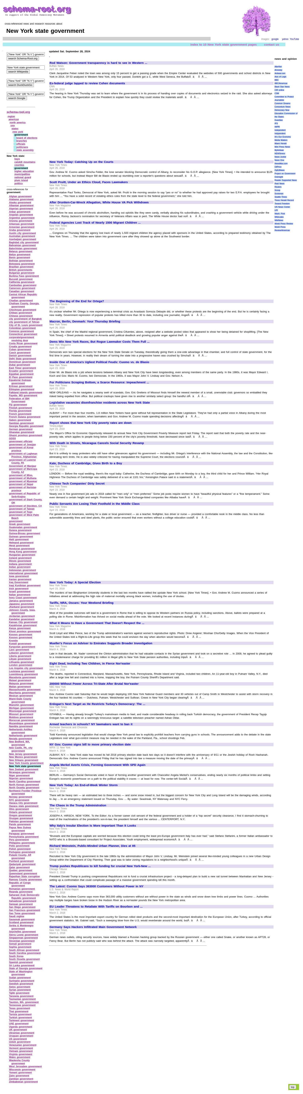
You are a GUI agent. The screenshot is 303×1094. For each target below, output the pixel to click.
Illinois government (20, 561)
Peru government (19, 839)
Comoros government (21, 331)
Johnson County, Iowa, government (22, 612)
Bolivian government (21, 260)
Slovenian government (22, 941)
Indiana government (20, 564)
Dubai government (19, 364)
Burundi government (21, 279)
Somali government (20, 944)
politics (18, 183)
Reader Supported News (285, 180)
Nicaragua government (22, 772)
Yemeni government (20, 1072)
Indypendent (279, 133)
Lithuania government (21, 662)
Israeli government (19, 591)
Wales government (19, 1057)
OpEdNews (279, 170)
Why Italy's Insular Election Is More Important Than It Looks (93, 825)
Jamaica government (21, 600)
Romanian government (22, 888)
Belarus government (20, 251)
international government (23, 573)
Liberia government (20, 656)
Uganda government (20, 1026)
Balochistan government (23, 248)
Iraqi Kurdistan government (25, 585)
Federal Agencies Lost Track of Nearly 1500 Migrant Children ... (95, 222)
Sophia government (20, 947)
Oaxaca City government (23, 803)
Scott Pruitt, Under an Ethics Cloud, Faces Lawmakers (89, 182)
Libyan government (20, 659)
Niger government (19, 775)
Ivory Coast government (23, 597)
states (15, 128)
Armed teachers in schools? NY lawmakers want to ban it (91, 724)
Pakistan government (21, 821)
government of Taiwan (22, 509)
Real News (279, 184)
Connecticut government (23, 334)
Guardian (278, 120)
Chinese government (21, 316)
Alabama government (21, 199)
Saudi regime (16, 916)
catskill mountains (24, 162)
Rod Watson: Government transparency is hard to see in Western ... (98, 62)
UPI (276, 210)
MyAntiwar (279, 150)
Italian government (19, 594)
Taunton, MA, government (24, 1002)
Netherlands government (23, 735)
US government (18, 1039)
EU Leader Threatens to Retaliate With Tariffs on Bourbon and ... (96, 906)
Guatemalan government (23, 527)
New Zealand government (23, 769)
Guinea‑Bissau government (24, 533)
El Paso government (20, 377)
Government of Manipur (22, 466)
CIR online (279, 90)
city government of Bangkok (25, 319)
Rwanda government (21, 891)
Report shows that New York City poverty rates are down (91, 422)
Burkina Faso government (24, 276)
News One (279, 160)
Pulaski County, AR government (20, 857)
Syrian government (20, 989)
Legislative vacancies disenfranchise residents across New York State (100, 402)
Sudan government (20, 977)
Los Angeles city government (26, 668)
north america (18, 122)
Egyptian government (21, 374)
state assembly (25, 150)
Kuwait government (20, 643)
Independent (280, 130)
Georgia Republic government (26, 426)
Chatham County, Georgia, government (24, 305)
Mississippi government (22, 711)
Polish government (20, 849)
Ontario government (20, 812)
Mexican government (21, 695)
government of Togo (20, 512)
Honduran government (22, 548)
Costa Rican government (23, 343)
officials (20, 144)
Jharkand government (21, 607)
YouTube (294, 39)
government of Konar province (21, 449)
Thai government (18, 1011)
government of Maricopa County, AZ (23, 471)
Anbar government (19, 211)
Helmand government (21, 542)
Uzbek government (19, 1042)
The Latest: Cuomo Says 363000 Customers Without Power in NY (97, 886)
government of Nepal (21, 484)
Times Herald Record (284, 200)
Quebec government (20, 870)
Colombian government (22, 328)
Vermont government (21, 1048)
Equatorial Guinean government (20, 382)
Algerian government (21, 208)
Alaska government (20, 202)
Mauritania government (22, 692)
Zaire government (19, 1075)
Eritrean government (20, 386)
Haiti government (19, 539)
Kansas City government (23, 622)
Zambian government (21, 1078)
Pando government (20, 824)
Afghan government (20, 196)
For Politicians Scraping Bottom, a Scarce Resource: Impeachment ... (99, 382)
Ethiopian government (21, 389)
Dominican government (22, 362)
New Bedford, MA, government (19, 743)
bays (17, 159)
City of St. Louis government (25, 325)
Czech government (19, 352)
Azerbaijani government (22, 239)
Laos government (19, 649)
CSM (276, 93)
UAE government (19, 1023)
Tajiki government (19, 993)
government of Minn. (21, 475)
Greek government (19, 524)
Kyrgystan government (22, 646)
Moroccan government (22, 720)
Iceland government (20, 558)
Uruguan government (21, 1035)
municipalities (22, 174)
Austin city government (22, 233)
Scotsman (278, 194)
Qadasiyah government (22, 864)
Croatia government (20, 346)
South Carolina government (25, 953)
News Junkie (280, 157)
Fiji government (18, 404)
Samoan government (21, 904)
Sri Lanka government (21, 965)
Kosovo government (20, 634)
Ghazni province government (25, 435)
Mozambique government (23, 723)
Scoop (277, 190)
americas (14, 119)
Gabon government (20, 420)
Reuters (277, 187)
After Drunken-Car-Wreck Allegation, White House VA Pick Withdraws (99, 202)
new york (18, 131)
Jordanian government (22, 616)
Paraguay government (21, 833)
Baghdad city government (24, 242)
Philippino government (22, 843)
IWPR (277, 127)
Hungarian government (22, 554)
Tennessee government (22, 1005)
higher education (24, 171)
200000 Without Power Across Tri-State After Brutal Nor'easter (94, 683)
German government (20, 429)
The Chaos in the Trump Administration (78, 805)
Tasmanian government (22, 999)
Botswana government (22, 263)
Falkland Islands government (25, 392)
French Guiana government (24, 417)
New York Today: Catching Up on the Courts (81, 161)
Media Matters (280, 140)
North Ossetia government (24, 787)
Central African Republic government (23, 296)
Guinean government (21, 536)
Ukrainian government (21, 1033)
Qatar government (19, 867)
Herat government (19, 545)
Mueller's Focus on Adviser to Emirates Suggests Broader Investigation (101, 643)
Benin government (19, 257)
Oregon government (20, 815)
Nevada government (20, 738)
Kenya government (20, 628)
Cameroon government (22, 288)
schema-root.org (18, 112)
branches (21, 141)
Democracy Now (281, 110)
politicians (22, 147)
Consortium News (282, 107)
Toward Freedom (282, 204)
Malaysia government (21, 683)
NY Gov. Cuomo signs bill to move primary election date (90, 744)
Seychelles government (22, 931)
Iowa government (19, 576)
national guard (22, 177)
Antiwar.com (279, 73)
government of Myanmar (23, 481)
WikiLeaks (279, 217)
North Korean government (24, 784)
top (293, 1087)
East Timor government (22, 368)
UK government (18, 1029)
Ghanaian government (21, 432)
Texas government (19, 1008)
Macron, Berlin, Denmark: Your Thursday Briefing (85, 321)
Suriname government (21, 980)
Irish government (19, 588)
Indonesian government (22, 570)
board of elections (26, 138)
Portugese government (22, 852)
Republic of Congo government (20, 884)
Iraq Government (18, 582)
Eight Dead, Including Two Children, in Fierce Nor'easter (90, 663)
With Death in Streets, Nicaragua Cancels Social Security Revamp (97, 443)
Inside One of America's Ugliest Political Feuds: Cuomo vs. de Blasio (99, 362)
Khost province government (25, 631)
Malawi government (20, 680)
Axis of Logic (280, 77)
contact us (271, 44)
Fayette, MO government (23, 395)
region (11, 116)
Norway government (20, 797)
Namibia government (21, 726)
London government (20, 665)
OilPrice (277, 167)
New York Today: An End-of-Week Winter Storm (84, 785)
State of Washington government (20, 973)
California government (21, 282)
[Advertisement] (83, 127)
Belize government (19, 254)
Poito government (19, 845)
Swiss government (19, 987)
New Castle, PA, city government (20, 749)
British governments (20, 270)
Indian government (19, 567)
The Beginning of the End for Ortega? (77, 301)
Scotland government (21, 922)
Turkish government (20, 1017)
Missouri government (21, 714)
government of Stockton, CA (25, 506)
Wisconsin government (22, 1069)
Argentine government (22, 218)
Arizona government (20, 220)
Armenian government (21, 227)
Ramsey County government (25, 879)
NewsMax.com (280, 163)
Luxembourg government (23, 674)
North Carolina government (24, 781)
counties (19, 165)
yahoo (285, 39)
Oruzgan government (21, 818)
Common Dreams (282, 103)
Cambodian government (22, 285)
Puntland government (21, 861)
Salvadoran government (22, 901)
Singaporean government (23, 937)
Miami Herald (280, 143)
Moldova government (21, 717)
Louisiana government (22, 671)
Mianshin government (21, 705)
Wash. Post (279, 214)
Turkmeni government (21, 1020)
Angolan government (21, 214)
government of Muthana (22, 478)
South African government (24, 950)
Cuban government (20, 349)
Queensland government (23, 873)
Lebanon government (21, 653)
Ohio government (19, 809)
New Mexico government (23, 757)
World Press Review (283, 224)
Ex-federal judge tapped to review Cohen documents (87, 83)
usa (13, 125)
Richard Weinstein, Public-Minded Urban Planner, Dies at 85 (92, 845)
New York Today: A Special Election (75, 582)
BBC (276, 80)
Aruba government (19, 230)
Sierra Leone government (23, 934)
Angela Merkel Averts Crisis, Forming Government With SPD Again (98, 764)
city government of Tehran (24, 322)
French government (20, 414)
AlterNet (278, 67)
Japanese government (21, 604)
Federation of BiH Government (19, 400)
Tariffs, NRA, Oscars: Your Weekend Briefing (81, 602)
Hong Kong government (23, 551)
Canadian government (21, 291)
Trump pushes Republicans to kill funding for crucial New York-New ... (100, 866)
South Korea (16, 956)
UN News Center (282, 207)
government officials (20, 441)
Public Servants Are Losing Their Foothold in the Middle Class (95, 503)
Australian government (22, 236)
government (16, 521)
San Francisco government (24, 910)
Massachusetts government (25, 689)
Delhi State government (22, 358)
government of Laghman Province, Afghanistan (23, 455)
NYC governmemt (19, 800)
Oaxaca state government (23, 806)
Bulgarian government (21, 273)
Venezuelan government (22, 1045)
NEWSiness (279, 153)
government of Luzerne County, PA (22, 461)
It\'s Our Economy (282, 137)
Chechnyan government (22, 309)
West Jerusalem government (25, 1066)
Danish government (20, 355)
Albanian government (21, 205)
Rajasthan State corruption (24, 876)
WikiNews (278, 220)
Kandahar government (21, 619)
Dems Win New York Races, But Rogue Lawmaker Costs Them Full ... (100, 341)
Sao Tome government (22, 913)
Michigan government (21, 708)
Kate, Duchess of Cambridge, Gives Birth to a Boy (86, 463)
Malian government (20, 686)
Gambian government (21, 423)
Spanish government (21, 962)
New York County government (26, 763)
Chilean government (20, 312)
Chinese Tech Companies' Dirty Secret (77, 483)
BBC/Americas (280, 83)
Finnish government (20, 408)
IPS (276, 123)
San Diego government (22, 907)
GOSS (12, 438)
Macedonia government (22, 677)
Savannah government (22, 919)
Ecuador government (21, 371)
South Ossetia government (24, 959)
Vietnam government (21, 1051)
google (275, 39)
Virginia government (20, 1054)
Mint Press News (282, 147)
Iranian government (20, 579)
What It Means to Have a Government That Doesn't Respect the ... (97, 623)
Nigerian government (21, 778)
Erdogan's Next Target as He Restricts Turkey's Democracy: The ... (97, 704)
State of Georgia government (25, 968)
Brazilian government (21, 266)
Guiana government (20, 530)
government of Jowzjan (22, 444)
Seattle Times (280, 197)
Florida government (20, 410)
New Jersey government (23, 754)
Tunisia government (20, 1014)
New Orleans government (23, 760)
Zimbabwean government (23, 1081)
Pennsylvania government (24, 836)
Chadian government (21, 300)
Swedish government (21, 983)
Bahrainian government (22, 245)
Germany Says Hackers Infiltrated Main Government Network (93, 927)
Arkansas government (21, 224)
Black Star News (282, 87)
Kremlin (13, 640)
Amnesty (278, 70)
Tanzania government (21, 996)
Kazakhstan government (23, 625)
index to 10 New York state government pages (223, 44)
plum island (21, 180)
